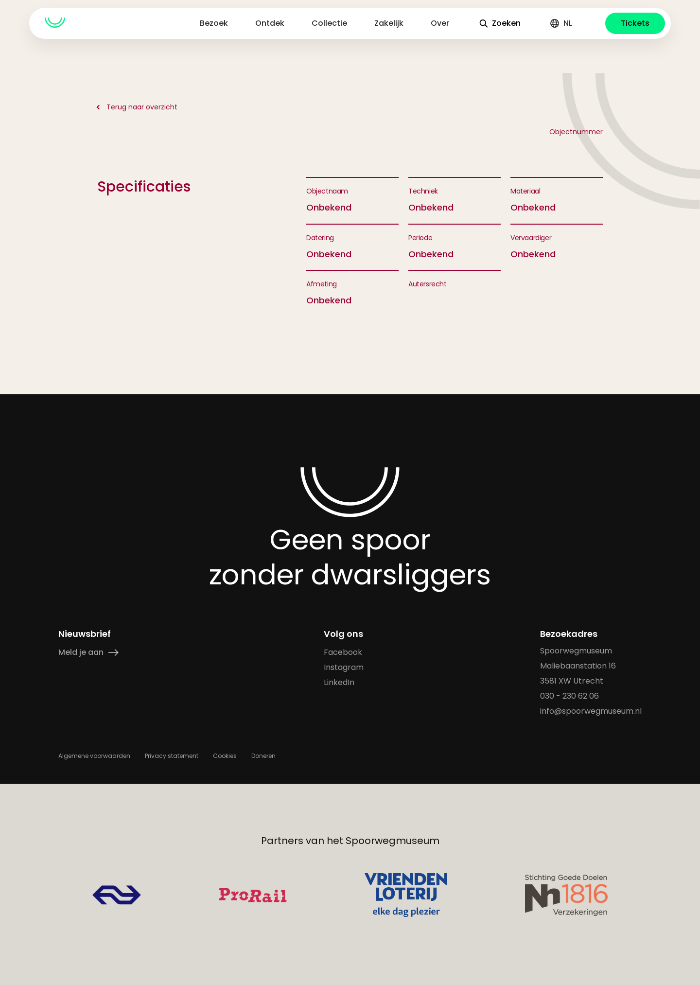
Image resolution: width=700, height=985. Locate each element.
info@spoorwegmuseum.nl (591, 711)
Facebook (343, 652)
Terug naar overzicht (141, 107)
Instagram (344, 667)
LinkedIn (339, 682)
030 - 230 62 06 (569, 696)
